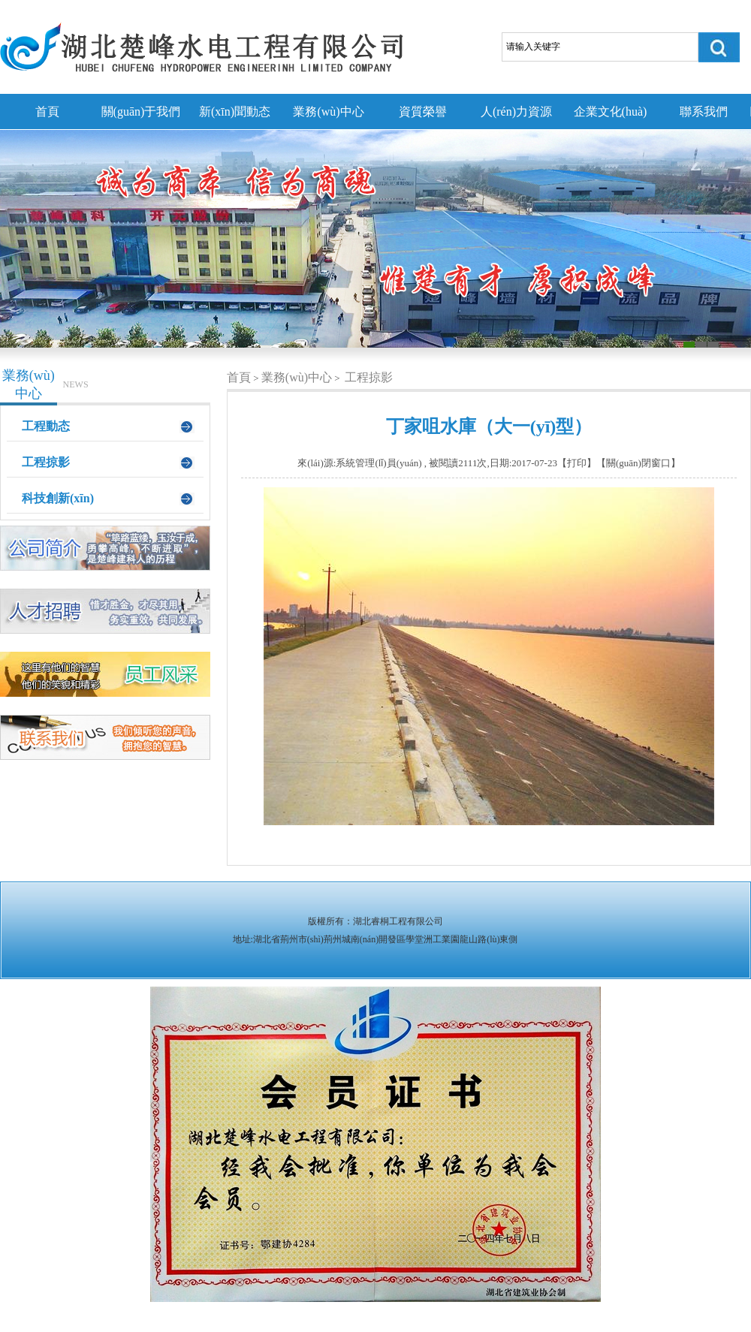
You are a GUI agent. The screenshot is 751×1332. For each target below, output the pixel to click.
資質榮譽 (423, 111)
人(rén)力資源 (516, 111)
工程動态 (46, 426)
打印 (577, 463)
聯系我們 (704, 111)
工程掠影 (46, 462)
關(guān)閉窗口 (638, 463)
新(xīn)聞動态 (234, 111)
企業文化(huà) (610, 111)
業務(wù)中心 (328, 111)
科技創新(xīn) (58, 498)
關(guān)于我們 (141, 111)
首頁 (47, 111)
